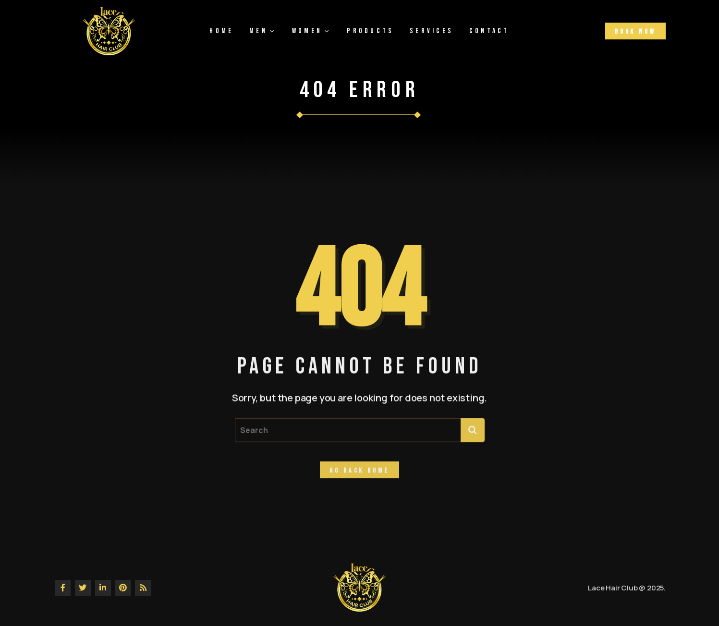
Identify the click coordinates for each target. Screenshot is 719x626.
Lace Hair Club (612, 588)
